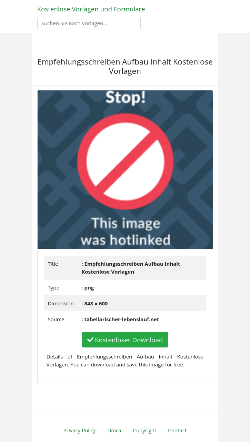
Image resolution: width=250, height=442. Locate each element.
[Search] (89, 23)
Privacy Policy (79, 430)
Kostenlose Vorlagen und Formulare (91, 8)
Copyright (145, 430)
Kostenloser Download (125, 339)
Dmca (114, 430)
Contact (177, 430)
